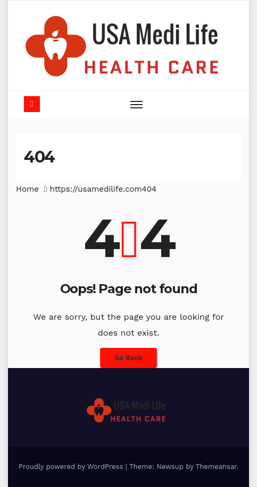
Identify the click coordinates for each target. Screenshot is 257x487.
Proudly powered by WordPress (72, 467)
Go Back (129, 358)
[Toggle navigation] (136, 104)
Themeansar (216, 467)
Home (27, 189)
